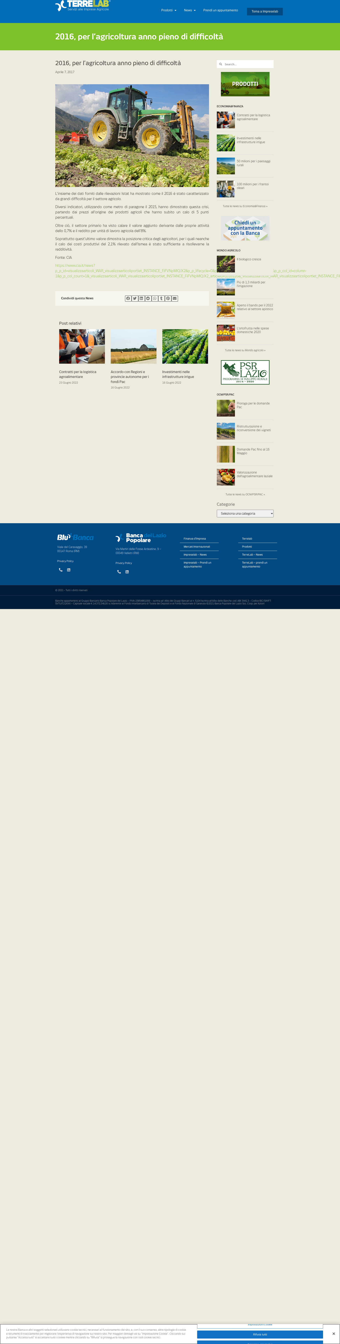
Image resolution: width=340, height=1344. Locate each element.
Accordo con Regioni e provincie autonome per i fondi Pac (130, 377)
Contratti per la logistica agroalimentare (253, 117)
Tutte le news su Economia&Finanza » (245, 206)
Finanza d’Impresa (195, 538)
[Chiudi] (333, 1333)
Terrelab (247, 538)
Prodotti (168, 10)
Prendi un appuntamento (220, 10)
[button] (265, 11)
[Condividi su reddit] (148, 298)
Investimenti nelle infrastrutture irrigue (251, 140)
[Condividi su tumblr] (161, 298)
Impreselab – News (195, 554)
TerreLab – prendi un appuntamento (254, 564)
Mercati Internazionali (197, 546)
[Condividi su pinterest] (168, 298)
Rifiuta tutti (260, 1334)
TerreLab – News (252, 554)
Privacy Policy (65, 561)
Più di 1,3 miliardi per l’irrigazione (251, 284)
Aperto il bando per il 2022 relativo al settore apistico (255, 307)
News (190, 10)
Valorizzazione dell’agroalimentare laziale (255, 474)
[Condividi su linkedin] (141, 298)
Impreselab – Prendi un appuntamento (197, 564)
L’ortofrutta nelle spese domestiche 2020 (253, 330)
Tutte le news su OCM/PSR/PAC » (245, 494)
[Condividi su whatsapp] (155, 298)
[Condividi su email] (174, 298)
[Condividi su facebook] (128, 298)
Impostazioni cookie (260, 1324)
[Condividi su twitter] (135, 298)
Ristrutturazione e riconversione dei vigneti (254, 428)
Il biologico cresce (249, 259)
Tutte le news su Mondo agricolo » (245, 350)
